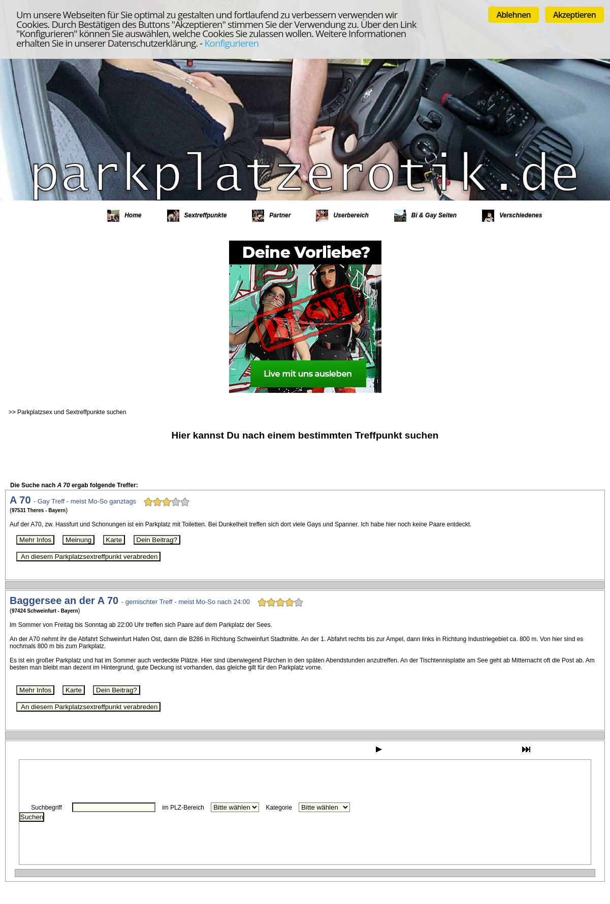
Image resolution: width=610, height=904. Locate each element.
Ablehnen (513, 14)
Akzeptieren (574, 14)
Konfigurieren (231, 43)
